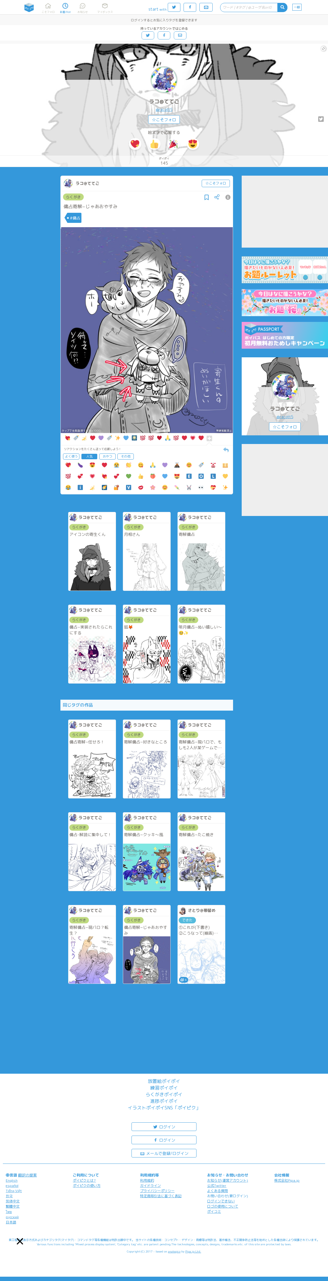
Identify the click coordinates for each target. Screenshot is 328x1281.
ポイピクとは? (84, 1180)
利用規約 (147, 1180)
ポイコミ (214, 1211)
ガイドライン (150, 1185)
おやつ (107, 456)
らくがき (73, 197)
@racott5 (164, 109)
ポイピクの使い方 (86, 1185)
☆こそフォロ (164, 119)
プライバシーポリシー (157, 1190)
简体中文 (13, 1201)
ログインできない (221, 1201)
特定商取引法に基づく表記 (161, 1195)
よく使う (71, 456)
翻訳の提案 (27, 1175)
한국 (9, 1195)
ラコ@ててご (164, 101)
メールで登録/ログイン (164, 1153)
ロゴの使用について (222, 1206)
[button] (20, 1241)
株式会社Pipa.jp (287, 1180)
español (12, 1185)
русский (12, 1216)
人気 (89, 456)
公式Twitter (216, 1185)
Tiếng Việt (14, 1190)
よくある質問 (217, 1190)
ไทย (9, 1211)
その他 (125, 456)
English (12, 1180)
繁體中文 (13, 1206)
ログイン (164, 1126)
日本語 (11, 1222)
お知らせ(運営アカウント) (227, 1180)
